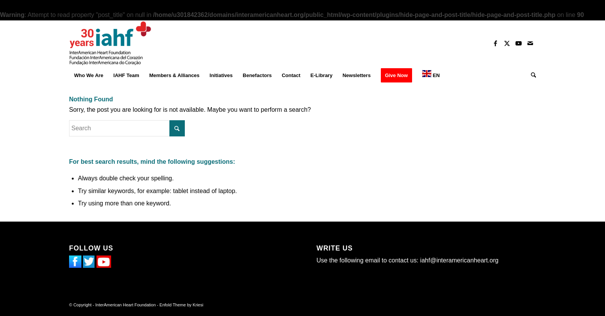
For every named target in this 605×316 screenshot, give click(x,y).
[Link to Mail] (530, 43)
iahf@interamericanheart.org (459, 260)
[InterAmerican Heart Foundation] (110, 43)
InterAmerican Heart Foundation (125, 305)
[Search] (531, 75)
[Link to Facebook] (495, 43)
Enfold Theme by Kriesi (181, 305)
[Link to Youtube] (518, 43)
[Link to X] (507, 43)
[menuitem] (88, 75)
